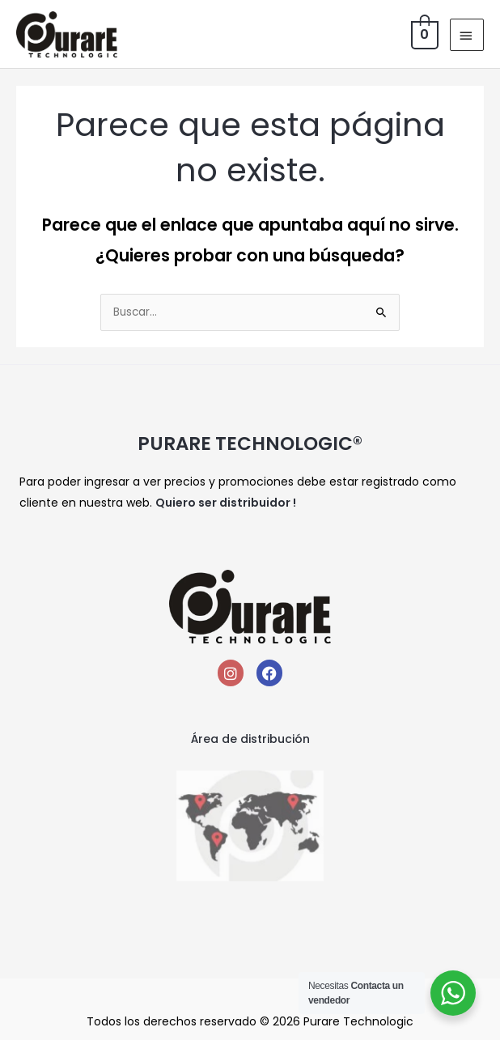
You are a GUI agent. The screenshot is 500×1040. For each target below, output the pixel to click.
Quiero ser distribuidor (222, 503)
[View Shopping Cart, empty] (423, 34)
